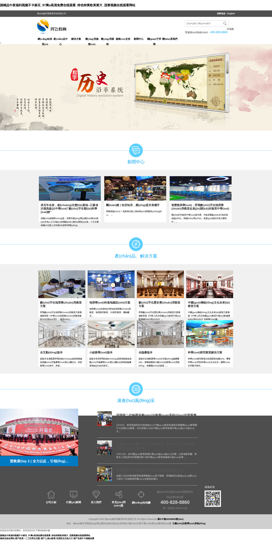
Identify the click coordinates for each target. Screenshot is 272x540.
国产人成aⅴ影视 (48, 538)
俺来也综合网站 (7, 538)
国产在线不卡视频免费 (83, 538)
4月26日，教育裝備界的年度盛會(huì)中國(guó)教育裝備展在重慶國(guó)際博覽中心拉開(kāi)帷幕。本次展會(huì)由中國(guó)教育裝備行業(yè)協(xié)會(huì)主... (156, 428)
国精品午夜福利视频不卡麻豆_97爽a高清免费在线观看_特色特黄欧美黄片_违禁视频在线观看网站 (67, 5)
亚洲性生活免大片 (64, 538)
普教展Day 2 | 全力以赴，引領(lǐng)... (39, 461)
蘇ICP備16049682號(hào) (171, 519)
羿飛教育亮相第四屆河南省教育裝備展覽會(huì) (149, 470)
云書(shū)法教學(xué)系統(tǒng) (189, 523)
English (231, 13)
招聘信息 (221, 13)
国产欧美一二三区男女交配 (27, 538)
